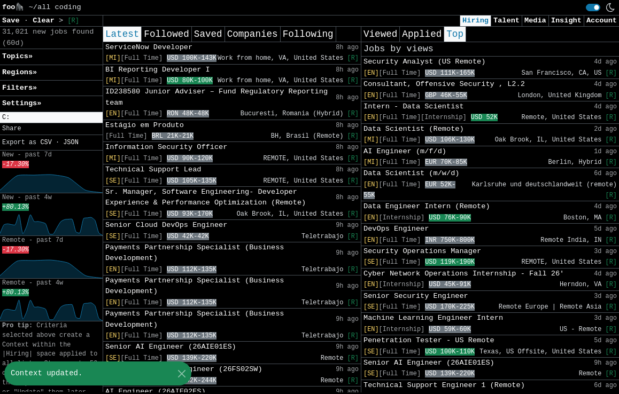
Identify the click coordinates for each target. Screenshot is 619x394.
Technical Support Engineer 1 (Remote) (444, 385)
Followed (166, 34)
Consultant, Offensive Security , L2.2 (444, 84)
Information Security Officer (166, 147)
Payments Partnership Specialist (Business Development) (194, 252)
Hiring (475, 21)
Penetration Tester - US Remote (428, 340)
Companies (252, 34)
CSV (45, 142)
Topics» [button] (17, 56)
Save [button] (13, 21)
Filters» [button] (19, 88)
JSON (71, 142)
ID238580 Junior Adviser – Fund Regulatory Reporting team (216, 97)
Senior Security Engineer (415, 296)
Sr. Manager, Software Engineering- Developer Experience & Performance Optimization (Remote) (205, 197)
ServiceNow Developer (148, 47)
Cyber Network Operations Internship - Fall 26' (463, 274)
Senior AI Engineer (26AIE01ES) (170, 347)
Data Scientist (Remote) (413, 129)
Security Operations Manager (422, 251)
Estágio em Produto (144, 125)
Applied (422, 34)
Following (308, 34)
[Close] (181, 373)
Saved (208, 34)
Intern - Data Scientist (413, 107)
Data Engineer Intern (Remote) (426, 206)
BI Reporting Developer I (157, 70)
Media (535, 21)
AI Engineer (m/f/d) (404, 151)
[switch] (593, 7)
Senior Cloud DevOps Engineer (166, 225)
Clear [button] (46, 21)
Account (601, 21)
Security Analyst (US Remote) (424, 62)
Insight (566, 21)
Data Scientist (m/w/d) (411, 173)
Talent (506, 21)
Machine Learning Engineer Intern (433, 318)
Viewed (380, 34)
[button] (51, 117)
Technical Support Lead (153, 170)
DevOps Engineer (396, 229)
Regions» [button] (19, 72)
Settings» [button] (21, 103)
